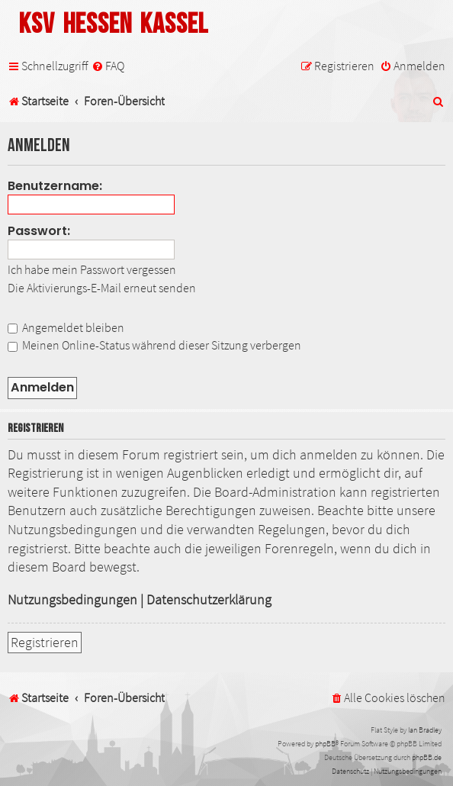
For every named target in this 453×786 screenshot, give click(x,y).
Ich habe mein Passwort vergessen (92, 269)
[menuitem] (108, 66)
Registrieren (45, 642)
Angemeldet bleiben (66, 327)
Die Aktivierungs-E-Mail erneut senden (102, 287)
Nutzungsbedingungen (72, 599)
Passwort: (39, 231)
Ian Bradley (425, 730)
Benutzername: (55, 186)
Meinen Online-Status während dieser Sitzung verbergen (154, 345)
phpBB (325, 744)
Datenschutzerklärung (208, 599)
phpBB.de (427, 757)
